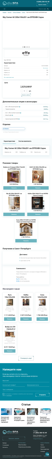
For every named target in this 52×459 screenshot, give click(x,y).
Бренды (5, 443)
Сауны (42, 444)
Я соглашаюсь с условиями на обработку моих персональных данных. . (18, 394)
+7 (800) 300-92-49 (40, 433)
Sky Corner (45, 68)
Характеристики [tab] (9, 141)
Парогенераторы (44, 449)
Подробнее (9, 395)
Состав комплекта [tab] (24, 141)
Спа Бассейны (22, 442)
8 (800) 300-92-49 (43, 2)
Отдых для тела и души (12, 4)
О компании (6, 445)
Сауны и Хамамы (44, 442)
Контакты (5, 447)
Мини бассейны (22, 444)
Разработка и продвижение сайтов (10, 457)
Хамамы (42, 447)
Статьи (26, 404)
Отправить (42, 395)
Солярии (42, 451)
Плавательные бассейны (24, 447)
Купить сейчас (26, 95)
